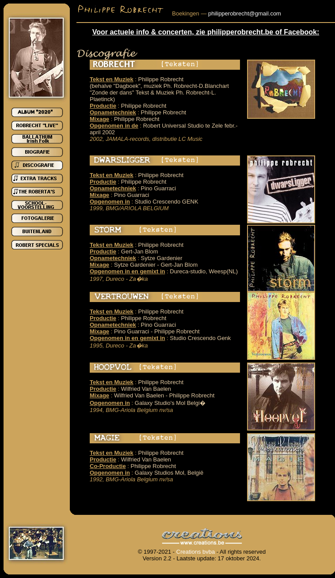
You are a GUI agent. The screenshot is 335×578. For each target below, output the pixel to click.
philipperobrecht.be (240, 32)
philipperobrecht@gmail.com (244, 13)
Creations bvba (195, 551)
